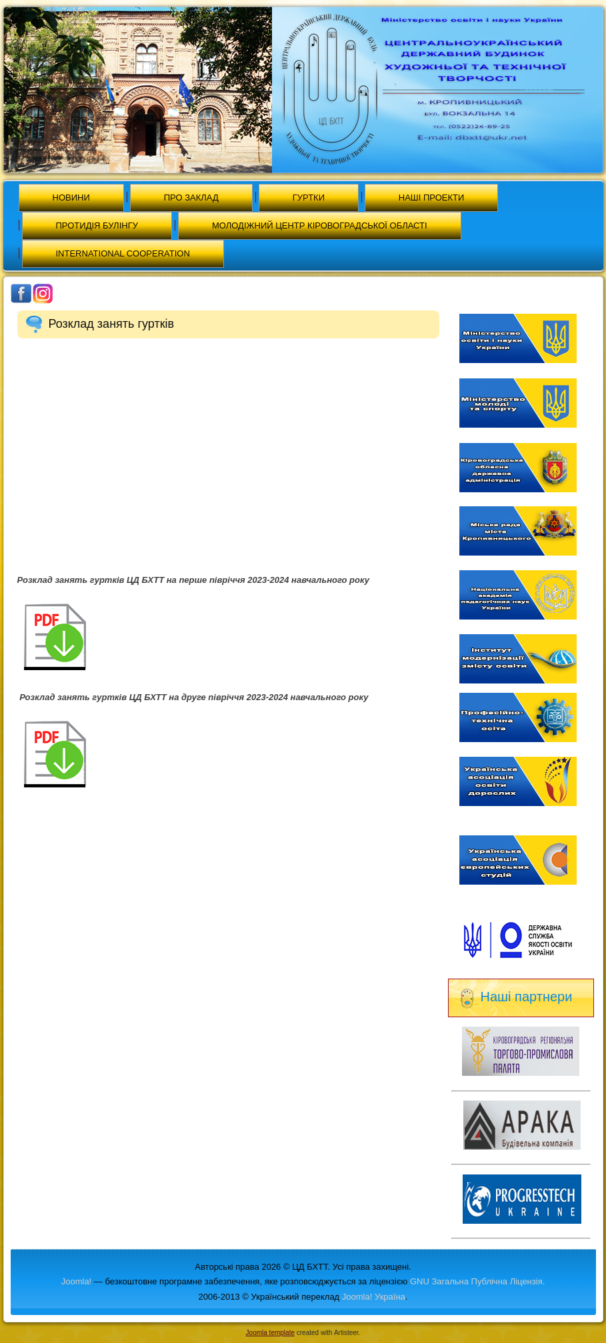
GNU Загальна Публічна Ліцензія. (477, 1281)
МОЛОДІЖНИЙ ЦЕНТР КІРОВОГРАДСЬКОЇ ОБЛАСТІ (319, 225)
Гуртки (309, 198)
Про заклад (191, 198)
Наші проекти (432, 198)
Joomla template (270, 1332)
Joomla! (76, 1281)
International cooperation (123, 253)
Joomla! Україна (373, 1297)
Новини (71, 198)
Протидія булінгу (97, 225)
